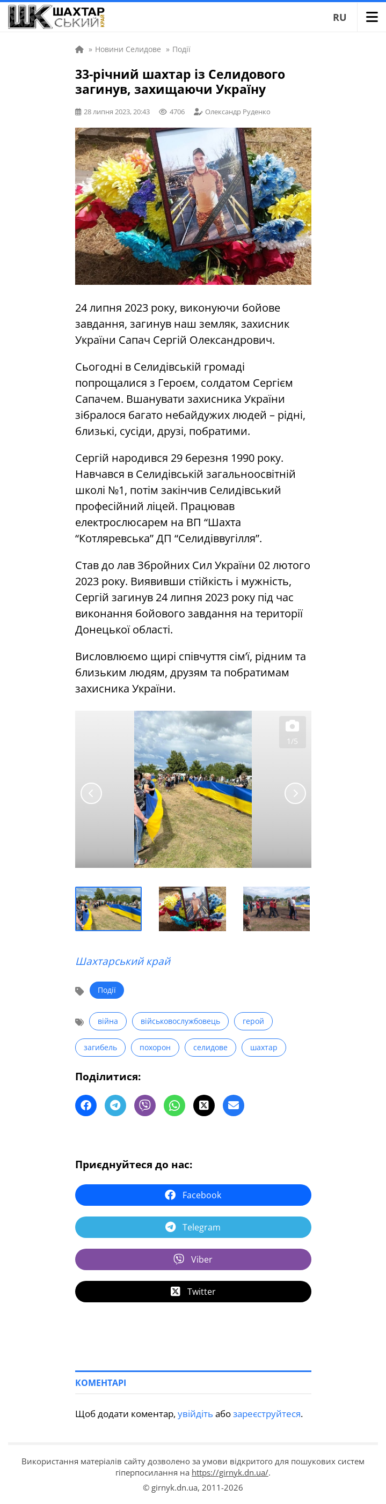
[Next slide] (295, 793)
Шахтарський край (122, 961)
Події (107, 990)
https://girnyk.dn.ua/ (230, 1472)
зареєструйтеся (267, 1413)
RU (340, 17)
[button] (109, 909)
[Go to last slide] (91, 793)
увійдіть (195, 1413)
